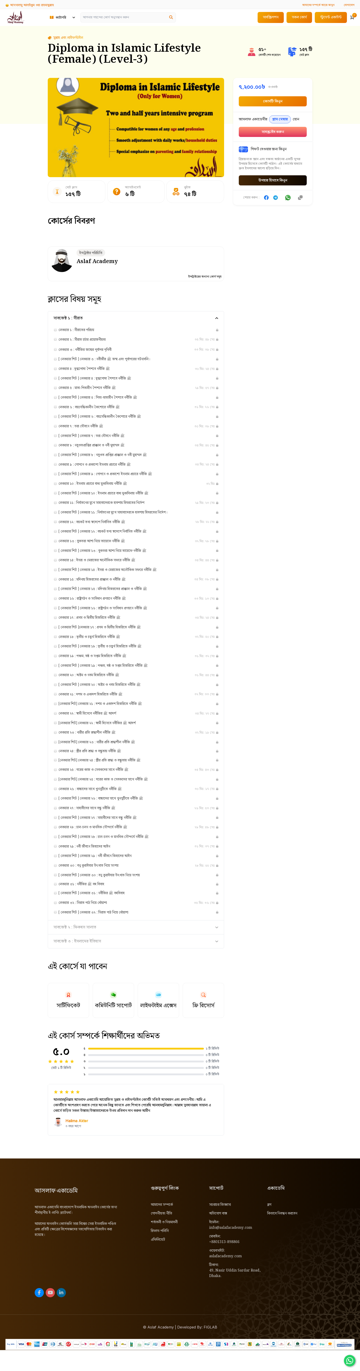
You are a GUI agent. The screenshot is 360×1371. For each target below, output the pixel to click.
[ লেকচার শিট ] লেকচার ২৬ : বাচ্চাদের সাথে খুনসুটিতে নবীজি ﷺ (109, 814)
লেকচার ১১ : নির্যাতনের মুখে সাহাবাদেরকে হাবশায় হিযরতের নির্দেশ (110, 509)
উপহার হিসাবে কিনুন (273, 180)
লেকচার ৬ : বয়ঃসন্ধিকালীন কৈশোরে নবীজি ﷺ (95, 410)
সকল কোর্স (299, 17)
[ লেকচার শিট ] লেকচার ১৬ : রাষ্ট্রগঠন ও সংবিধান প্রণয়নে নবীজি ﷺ (111, 617)
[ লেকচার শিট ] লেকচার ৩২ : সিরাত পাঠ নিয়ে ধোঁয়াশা (101, 933)
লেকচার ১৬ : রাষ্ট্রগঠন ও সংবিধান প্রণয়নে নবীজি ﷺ (98, 607)
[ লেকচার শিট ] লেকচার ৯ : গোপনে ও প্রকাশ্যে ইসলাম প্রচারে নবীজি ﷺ (115, 479)
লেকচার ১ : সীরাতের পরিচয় (80, 331)
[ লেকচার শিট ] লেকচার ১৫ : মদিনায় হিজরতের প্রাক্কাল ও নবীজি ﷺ (111, 598)
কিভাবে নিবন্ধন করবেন (282, 1234)
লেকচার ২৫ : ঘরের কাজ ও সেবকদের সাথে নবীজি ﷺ (100, 785)
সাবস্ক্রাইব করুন (273, 132)
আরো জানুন (314, 5)
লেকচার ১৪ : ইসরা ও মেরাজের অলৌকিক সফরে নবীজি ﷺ (104, 568)
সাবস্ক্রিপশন (270, 17)
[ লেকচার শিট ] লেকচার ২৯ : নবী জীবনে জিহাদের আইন (102, 874)
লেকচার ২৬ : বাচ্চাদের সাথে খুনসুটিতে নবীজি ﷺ (97, 805)
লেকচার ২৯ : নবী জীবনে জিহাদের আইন (89, 864)
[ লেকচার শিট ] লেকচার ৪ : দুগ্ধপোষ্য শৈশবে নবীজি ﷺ (102, 380)
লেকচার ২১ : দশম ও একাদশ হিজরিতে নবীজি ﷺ (97, 706)
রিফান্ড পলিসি (160, 1252)
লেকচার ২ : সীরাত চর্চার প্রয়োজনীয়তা (87, 340)
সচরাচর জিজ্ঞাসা (220, 1226)
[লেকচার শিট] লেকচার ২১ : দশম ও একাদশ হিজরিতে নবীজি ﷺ (108, 716)
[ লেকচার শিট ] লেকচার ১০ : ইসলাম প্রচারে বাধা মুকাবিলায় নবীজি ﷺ (113, 499)
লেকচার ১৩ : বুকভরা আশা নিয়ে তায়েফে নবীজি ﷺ (98, 548)
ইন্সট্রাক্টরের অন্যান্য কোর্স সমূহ (203, 277)
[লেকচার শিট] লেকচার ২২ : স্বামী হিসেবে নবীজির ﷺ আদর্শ (105, 736)
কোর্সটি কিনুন (272, 101)
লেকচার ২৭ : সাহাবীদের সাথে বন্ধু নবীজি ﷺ (93, 824)
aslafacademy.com (225, 1277)
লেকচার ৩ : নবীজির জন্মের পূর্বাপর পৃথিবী (90, 351)
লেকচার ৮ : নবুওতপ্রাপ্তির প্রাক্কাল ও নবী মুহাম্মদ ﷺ (98, 449)
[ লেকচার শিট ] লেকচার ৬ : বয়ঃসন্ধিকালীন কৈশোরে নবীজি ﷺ (108, 420)
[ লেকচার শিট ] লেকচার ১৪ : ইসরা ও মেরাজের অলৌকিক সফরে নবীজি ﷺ (117, 578)
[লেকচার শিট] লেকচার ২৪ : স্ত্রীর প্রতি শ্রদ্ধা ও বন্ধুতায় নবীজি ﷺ (108, 775)
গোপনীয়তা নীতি (161, 1234)
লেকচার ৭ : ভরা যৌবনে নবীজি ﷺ (85, 430)
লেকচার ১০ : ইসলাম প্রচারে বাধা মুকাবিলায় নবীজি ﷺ (100, 489)
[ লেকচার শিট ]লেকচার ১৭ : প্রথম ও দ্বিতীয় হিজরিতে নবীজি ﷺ (108, 637)
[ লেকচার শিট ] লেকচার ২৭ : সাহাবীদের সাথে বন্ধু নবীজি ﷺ (106, 834)
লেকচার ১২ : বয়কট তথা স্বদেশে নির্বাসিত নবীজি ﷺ (98, 528)
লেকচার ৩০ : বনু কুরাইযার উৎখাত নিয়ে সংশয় (94, 884)
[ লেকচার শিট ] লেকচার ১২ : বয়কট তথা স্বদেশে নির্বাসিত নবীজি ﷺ (111, 538)
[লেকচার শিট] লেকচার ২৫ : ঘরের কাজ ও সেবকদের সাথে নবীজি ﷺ (112, 795)
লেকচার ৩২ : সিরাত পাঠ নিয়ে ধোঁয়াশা (88, 923)
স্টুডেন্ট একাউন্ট (331, 17)
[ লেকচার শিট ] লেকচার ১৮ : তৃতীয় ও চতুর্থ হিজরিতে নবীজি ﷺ (108, 657)
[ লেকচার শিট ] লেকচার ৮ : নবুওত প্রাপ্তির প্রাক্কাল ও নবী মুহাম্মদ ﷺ (111, 459)
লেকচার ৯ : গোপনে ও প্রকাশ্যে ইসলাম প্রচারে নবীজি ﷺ (102, 469)
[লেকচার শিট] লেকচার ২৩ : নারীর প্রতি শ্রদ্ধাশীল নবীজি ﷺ (104, 756)
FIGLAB (210, 1348)
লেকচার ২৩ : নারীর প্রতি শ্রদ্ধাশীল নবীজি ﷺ (93, 746)
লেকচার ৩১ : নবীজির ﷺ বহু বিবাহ (86, 903)
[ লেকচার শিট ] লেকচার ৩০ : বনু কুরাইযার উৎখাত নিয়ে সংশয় (107, 893)
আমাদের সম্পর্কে (162, 1226)
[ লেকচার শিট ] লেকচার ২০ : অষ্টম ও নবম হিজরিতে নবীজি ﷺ (108, 696)
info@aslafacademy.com (230, 1249)
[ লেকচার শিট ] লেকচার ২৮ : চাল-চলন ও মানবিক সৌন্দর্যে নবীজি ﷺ (112, 854)
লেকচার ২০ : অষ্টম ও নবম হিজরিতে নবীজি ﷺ (95, 686)
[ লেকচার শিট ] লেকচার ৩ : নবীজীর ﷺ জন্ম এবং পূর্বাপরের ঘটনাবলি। (113, 360)
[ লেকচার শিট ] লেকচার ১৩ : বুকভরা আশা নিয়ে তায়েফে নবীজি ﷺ (111, 558)
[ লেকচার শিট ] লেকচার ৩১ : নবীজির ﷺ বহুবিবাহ (98, 913)
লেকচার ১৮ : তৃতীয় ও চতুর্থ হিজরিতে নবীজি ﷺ (95, 647)
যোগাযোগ (348, 5)
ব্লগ (269, 1226)
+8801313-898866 (224, 1263)
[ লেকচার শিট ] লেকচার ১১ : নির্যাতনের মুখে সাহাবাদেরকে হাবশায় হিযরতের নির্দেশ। (123, 519)
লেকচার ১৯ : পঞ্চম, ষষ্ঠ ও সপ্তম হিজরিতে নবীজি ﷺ (99, 667)
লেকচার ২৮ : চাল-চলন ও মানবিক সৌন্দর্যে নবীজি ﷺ (100, 844)
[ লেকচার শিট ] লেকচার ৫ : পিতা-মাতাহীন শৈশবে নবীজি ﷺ (106, 400)
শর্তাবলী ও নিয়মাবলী (164, 1243)
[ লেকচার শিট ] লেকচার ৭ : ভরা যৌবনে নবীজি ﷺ (98, 439)
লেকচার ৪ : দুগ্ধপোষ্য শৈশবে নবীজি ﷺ (89, 370)
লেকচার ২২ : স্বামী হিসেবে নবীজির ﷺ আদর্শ (93, 726)
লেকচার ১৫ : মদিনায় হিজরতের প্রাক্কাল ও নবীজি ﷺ (99, 588)
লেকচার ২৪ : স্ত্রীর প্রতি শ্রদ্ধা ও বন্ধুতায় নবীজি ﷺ (96, 765)
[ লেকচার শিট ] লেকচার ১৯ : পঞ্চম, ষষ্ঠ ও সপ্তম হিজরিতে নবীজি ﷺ (112, 677)
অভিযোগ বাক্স (218, 1234)
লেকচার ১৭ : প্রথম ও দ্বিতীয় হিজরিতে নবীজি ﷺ (95, 627)
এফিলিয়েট (158, 1260)
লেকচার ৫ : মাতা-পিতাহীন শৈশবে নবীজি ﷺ (93, 390)
